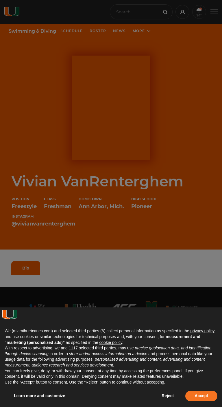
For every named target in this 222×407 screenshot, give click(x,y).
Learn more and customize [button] (39, 395)
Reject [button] (168, 395)
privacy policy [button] (202, 331)
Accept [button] (201, 395)
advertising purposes (73, 359)
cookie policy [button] (110, 342)
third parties (105, 348)
